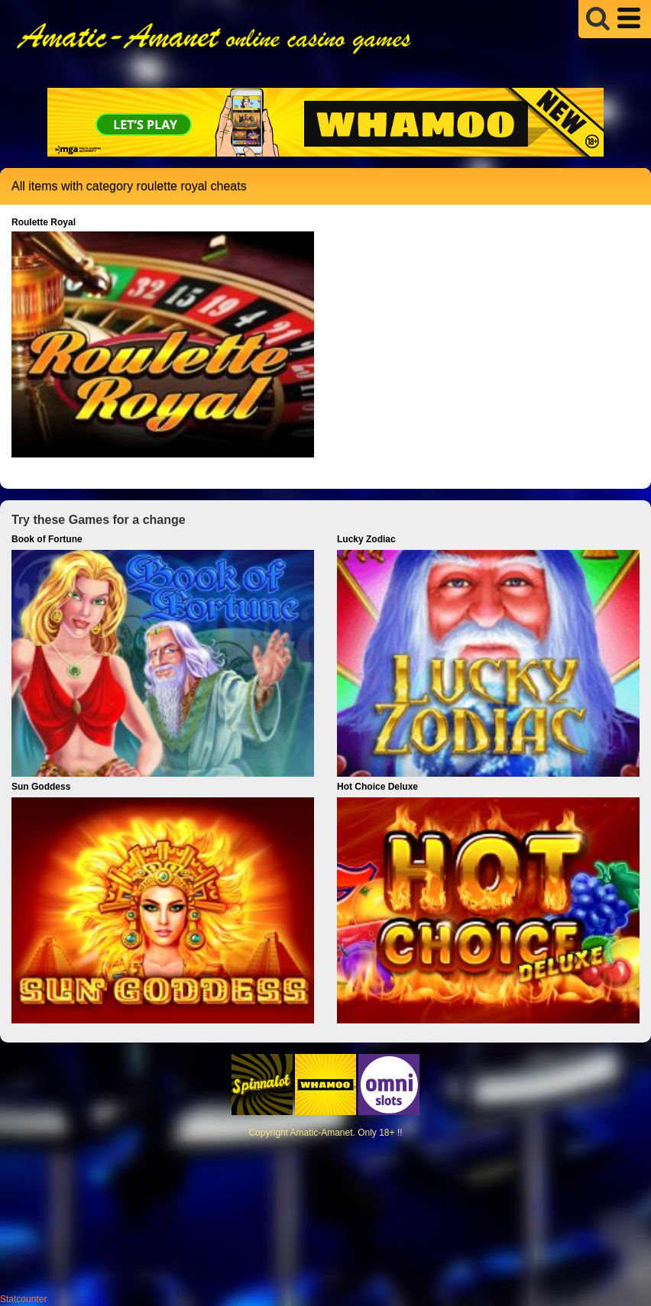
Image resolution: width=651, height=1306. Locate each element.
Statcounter (23, 1299)
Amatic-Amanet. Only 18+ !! (346, 1132)
